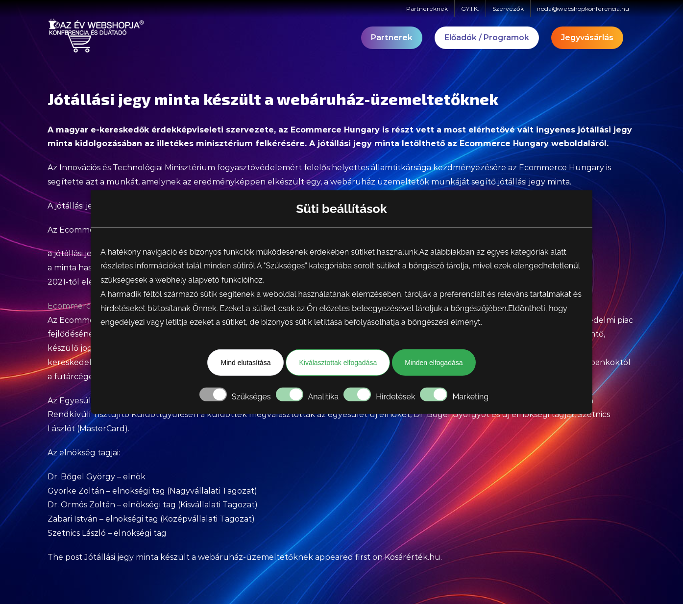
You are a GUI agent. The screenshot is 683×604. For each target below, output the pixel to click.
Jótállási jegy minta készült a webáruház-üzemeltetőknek (198, 557)
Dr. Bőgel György (447, 414)
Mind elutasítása (245, 363)
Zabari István (73, 519)
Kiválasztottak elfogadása (338, 363)
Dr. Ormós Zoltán (81, 504)
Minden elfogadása (434, 363)
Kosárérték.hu (412, 557)
